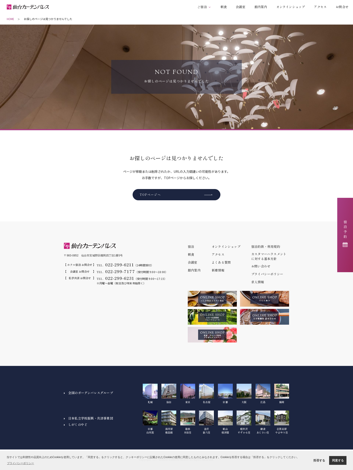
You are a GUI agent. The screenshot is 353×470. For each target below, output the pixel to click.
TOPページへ (150, 194)
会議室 (240, 7)
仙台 (168, 394)
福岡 (281, 394)
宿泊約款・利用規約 (265, 246)
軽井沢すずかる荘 (244, 422)
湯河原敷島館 (168, 422)
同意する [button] (338, 460)
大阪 (244, 394)
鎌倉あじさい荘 (263, 422)
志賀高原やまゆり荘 (281, 422)
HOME (10, 19)
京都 (225, 394)
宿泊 (191, 246)
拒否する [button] (319, 460)
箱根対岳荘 (187, 422)
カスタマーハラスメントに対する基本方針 (268, 256)
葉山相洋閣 (225, 422)
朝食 (223, 7)
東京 (187, 394)
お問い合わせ (260, 266)
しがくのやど (77, 424)
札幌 (150, 394)
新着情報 (218, 270)
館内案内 (260, 7)
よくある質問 (221, 262)
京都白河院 (150, 422)
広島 (263, 394)
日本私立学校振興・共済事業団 (90, 418)
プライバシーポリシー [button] (20, 463)
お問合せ (342, 7)
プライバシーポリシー (267, 274)
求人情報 (257, 282)
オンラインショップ (290, 7)
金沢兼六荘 (206, 422)
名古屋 (206, 394)
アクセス (320, 7)
